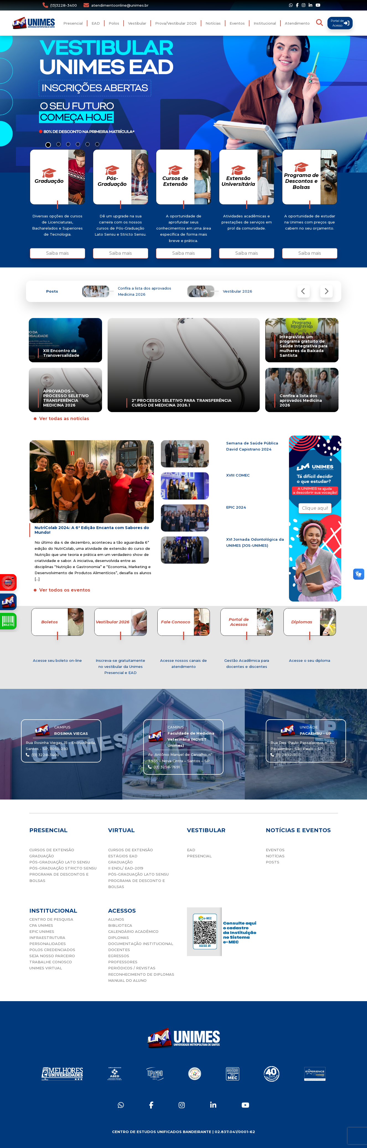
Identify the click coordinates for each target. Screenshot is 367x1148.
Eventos (237, 23)
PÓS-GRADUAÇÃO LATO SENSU (59, 862)
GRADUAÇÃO (41, 856)
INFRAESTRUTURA (47, 937)
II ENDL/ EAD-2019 (125, 868)
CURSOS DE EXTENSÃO (51, 850)
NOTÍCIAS (275, 856)
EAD (96, 23)
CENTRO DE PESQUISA (51, 919)
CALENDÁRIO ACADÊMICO (133, 931)
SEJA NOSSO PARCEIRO (52, 956)
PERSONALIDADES (47, 943)
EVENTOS (275, 850)
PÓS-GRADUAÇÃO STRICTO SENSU (63, 868)
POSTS (272, 862)
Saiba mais (57, 253)
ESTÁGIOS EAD (122, 856)
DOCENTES (119, 949)
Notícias (213, 23)
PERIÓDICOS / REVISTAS (131, 968)
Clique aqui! (315, 508)
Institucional (265, 23)
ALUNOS (116, 919)
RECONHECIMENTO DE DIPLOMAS (141, 974)
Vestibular (137, 23)
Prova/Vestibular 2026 (176, 23)
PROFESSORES (122, 962)
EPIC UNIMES (41, 931)
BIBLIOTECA (120, 925)
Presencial (73, 23)
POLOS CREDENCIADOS (52, 949)
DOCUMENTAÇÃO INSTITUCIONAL (140, 943)
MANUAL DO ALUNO (127, 980)
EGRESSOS (118, 956)
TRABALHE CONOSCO (50, 962)
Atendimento (297, 23)
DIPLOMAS (118, 937)
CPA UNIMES (41, 925)
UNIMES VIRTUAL (45, 968)
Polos (114, 23)
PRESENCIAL (199, 856)
